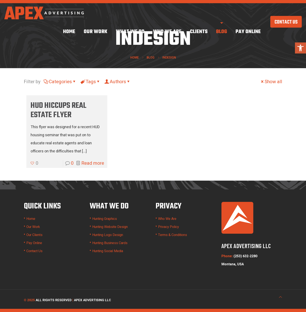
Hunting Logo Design (107, 235)
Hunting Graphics (104, 218)
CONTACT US (286, 22)
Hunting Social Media (107, 251)
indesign (169, 57)
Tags (90, 81)
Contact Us (34, 251)
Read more (92, 163)
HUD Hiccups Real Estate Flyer (58, 110)
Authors (117, 81)
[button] (300, 47)
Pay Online (34, 243)
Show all (271, 81)
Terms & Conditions (172, 235)
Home (134, 57)
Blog (150, 57)
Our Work (33, 226)
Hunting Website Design (110, 226)
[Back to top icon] (280, 297)
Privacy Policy (168, 226)
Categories (60, 81)
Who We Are (167, 218)
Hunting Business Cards (110, 243)
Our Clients (34, 235)
